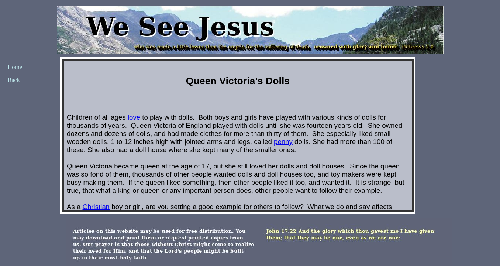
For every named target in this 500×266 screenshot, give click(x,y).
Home (15, 67)
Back (14, 80)
